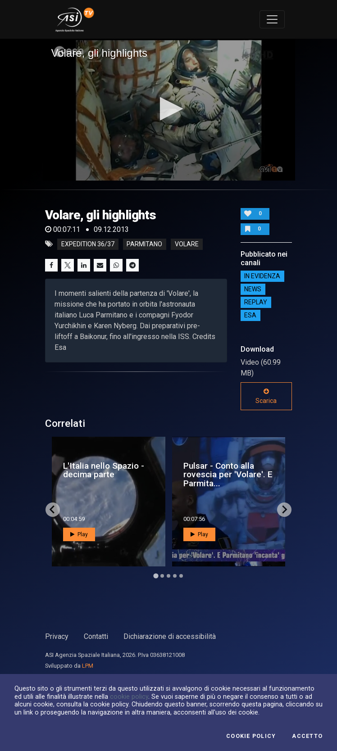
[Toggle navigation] (272, 19)
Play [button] (79, 534)
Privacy (56, 636)
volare (187, 244)
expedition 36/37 (87, 244)
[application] (168, 110)
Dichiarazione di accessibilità (169, 636)
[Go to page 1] (155, 575)
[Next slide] (284, 509)
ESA (250, 315)
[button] (168, 108)
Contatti (96, 636)
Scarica (266, 396)
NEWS (252, 289)
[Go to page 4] (175, 576)
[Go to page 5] (181, 576)
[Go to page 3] (168, 576)
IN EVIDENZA (262, 276)
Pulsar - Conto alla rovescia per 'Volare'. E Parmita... (228, 474)
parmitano (144, 244)
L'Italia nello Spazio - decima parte (103, 470)
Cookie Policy (251, 736)
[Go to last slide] (53, 509)
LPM (87, 665)
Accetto (307, 736)
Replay (255, 302)
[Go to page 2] (162, 576)
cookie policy (129, 696)
